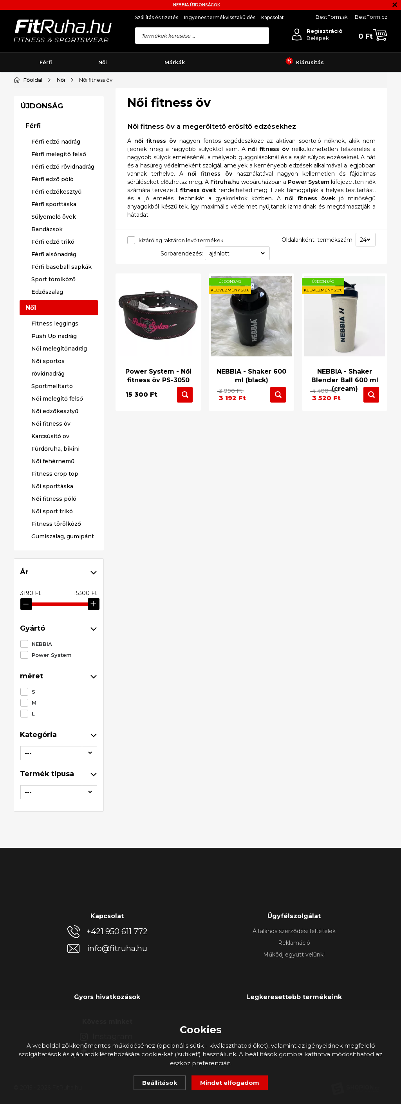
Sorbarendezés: (182, 253)
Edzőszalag (47, 545)
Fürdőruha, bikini (55, 702)
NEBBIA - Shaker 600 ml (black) (251, 371)
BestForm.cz (371, 17)
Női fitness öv (50, 677)
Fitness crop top (54, 727)
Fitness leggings (54, 577)
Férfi (46, 62)
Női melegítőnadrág (59, 602)
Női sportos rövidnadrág (48, 621)
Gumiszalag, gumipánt (62, 789)
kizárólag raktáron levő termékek (181, 240)
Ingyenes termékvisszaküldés (219, 17)
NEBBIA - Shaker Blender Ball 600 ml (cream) (344, 375)
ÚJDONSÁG (42, 359)
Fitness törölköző (56, 777)
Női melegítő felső (57, 652)
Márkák (174, 62)
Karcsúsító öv (50, 689)
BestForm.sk (332, 17)
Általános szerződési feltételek (294, 931)
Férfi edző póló (52, 432)
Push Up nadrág (54, 589)
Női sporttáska (52, 739)
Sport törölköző (53, 532)
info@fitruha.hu (117, 948)
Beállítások (159, 1082)
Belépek (318, 38)
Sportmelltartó (52, 639)
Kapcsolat (272, 17)
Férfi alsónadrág (53, 507)
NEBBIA (42, 174)
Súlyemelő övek (53, 470)
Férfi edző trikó (52, 495)
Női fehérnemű (52, 714)
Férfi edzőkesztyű (56, 445)
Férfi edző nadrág (55, 395)
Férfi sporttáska (53, 457)
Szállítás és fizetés (156, 17)
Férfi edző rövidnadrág (62, 420)
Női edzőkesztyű (54, 664)
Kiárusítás (304, 62)
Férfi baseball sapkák (61, 520)
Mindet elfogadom (229, 1082)
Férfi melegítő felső (58, 407)
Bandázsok (47, 482)
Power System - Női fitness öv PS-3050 (158, 371)
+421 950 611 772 (117, 931)
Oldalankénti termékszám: (318, 239)
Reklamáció (294, 942)
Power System (52, 185)
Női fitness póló (53, 752)
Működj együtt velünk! (294, 954)
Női (102, 62)
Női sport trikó (52, 764)
